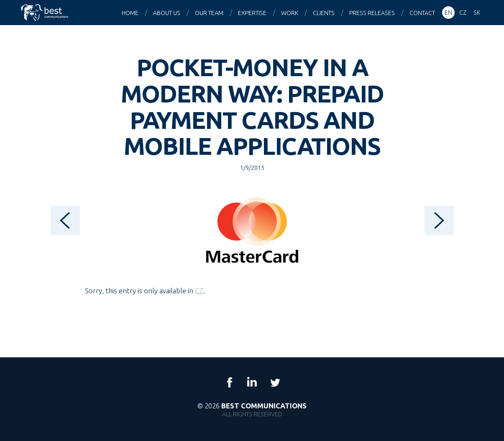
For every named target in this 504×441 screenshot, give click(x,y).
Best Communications (45, 12)
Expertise (252, 13)
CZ (199, 291)
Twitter (274, 382)
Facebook (229, 382)
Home (130, 13)
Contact (422, 13)
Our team (209, 13)
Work (289, 13)
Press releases (372, 13)
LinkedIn (252, 382)
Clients (324, 13)
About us (166, 13)
